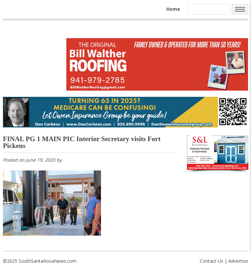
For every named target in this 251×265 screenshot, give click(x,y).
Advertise (238, 261)
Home (173, 9)
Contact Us (211, 261)
